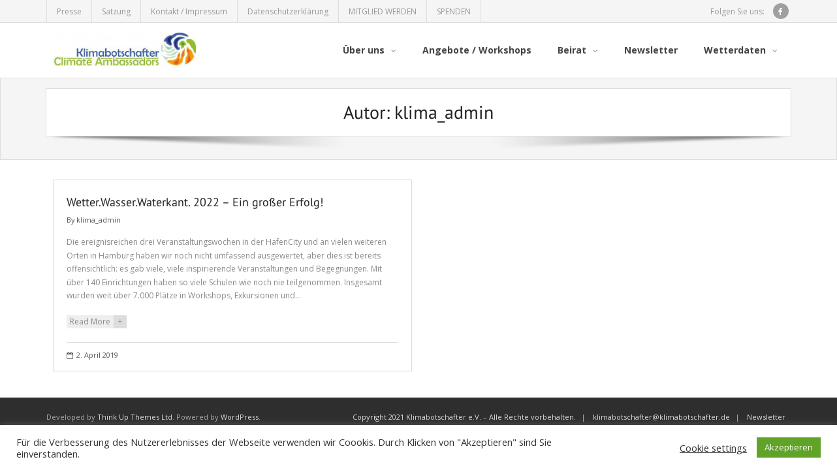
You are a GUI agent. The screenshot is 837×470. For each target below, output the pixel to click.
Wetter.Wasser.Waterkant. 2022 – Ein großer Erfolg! (195, 202)
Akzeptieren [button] (789, 447)
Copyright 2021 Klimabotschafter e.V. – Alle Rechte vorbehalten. (464, 417)
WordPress (240, 417)
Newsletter (766, 417)
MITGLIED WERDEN (383, 11)
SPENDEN (454, 11)
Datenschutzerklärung (287, 11)
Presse (69, 11)
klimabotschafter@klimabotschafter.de (661, 417)
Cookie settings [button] (713, 448)
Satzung (116, 11)
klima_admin (98, 220)
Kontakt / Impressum (189, 11)
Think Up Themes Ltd (134, 417)
